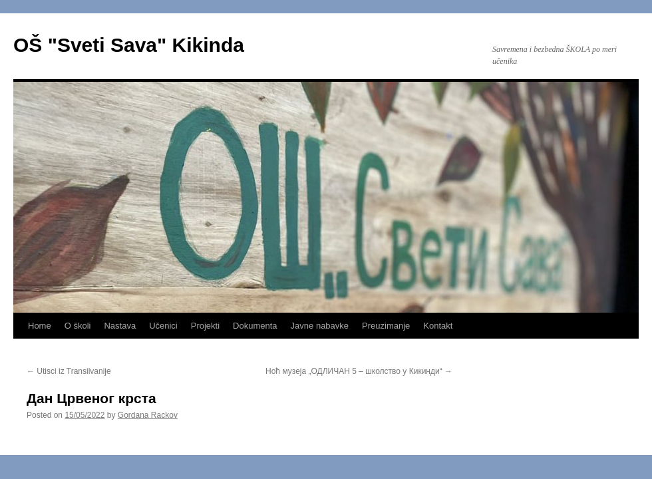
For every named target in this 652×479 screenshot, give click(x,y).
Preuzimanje (386, 326)
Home (39, 326)
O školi (78, 326)
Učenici (163, 326)
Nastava (120, 326)
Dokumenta (255, 326)
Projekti (205, 326)
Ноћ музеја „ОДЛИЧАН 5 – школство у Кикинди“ (358, 371)
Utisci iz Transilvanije (69, 371)
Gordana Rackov (148, 415)
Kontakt (437, 326)
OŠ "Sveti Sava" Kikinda (128, 45)
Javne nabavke (320, 326)
